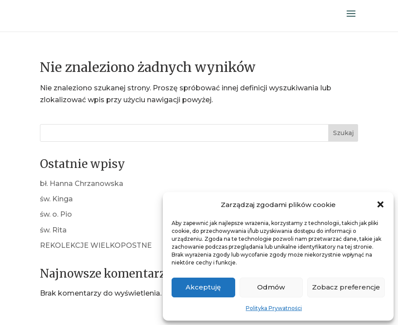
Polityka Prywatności (274, 308)
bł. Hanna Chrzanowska (81, 183)
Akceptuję (203, 287)
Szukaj (343, 133)
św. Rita (53, 230)
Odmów (271, 287)
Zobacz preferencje (346, 287)
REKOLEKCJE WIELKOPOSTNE (96, 245)
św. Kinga (56, 199)
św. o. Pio (56, 214)
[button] (380, 204)
